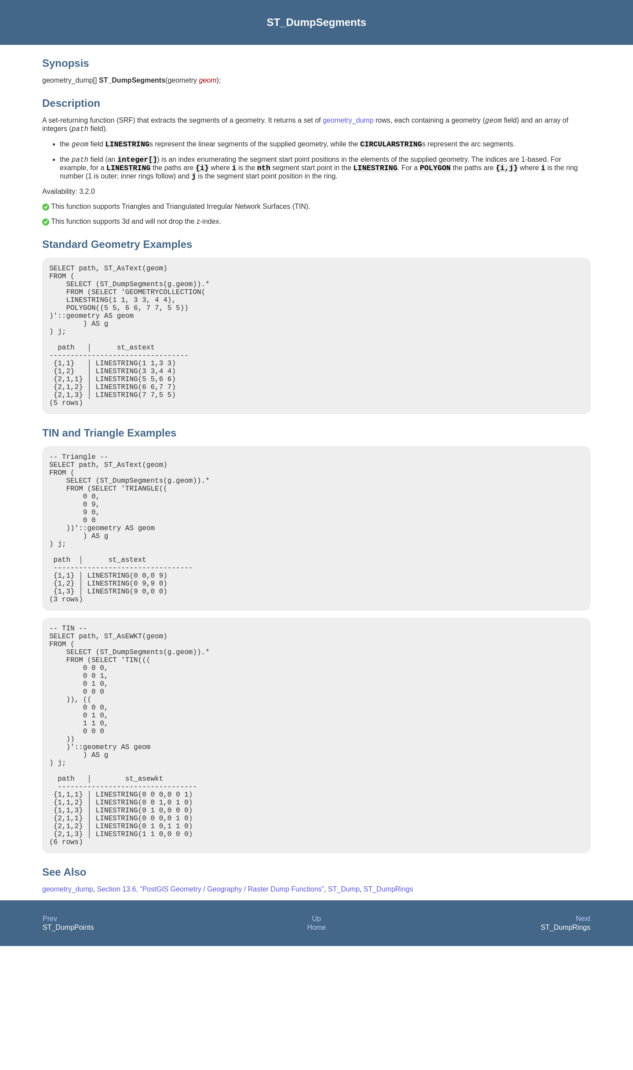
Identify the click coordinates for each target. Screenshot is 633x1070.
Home (316, 1051)
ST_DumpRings (388, 1013)
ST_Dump (344, 1013)
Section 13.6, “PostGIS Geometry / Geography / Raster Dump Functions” (210, 1013)
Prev (50, 1042)
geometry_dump (348, 121)
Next (583, 1042)
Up (316, 1042)
